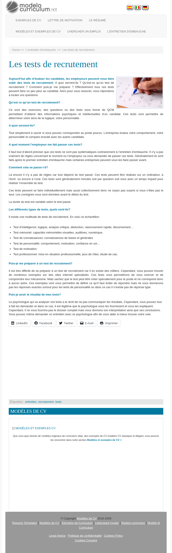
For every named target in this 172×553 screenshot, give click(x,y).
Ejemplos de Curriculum (77, 523)
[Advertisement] (86, 363)
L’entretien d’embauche (126, 31)
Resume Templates (24, 523)
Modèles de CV (87, 518)
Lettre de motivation (65, 20)
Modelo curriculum (133, 523)
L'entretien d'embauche (41, 49)
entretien (31, 401)
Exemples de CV (28, 20)
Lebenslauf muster (107, 523)
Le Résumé (97, 20)
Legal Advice (57, 535)
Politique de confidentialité (85, 535)
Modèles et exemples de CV (38, 31)
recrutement (46, 401)
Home (16, 49)
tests (58, 401)
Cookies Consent (86, 540)
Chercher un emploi (84, 31)
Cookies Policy (113, 535)
